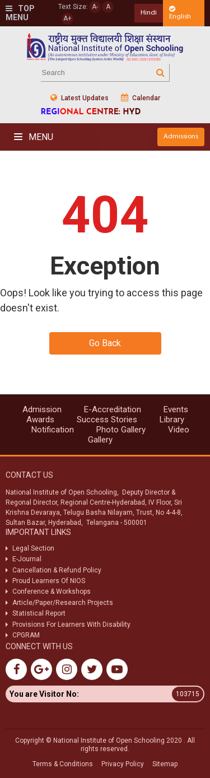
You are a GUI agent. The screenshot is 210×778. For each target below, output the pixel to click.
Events (176, 409)
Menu (33, 137)
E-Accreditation (112, 409)
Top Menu (20, 13)
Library (172, 419)
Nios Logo (105, 46)
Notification (52, 430)
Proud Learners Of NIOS (48, 581)
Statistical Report (39, 613)
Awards (40, 419)
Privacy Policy (122, 764)
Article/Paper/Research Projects (62, 603)
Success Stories (107, 419)
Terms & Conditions (62, 764)
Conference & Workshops (51, 591)
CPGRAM (26, 635)
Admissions (181, 136)
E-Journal (26, 559)
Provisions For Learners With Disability (71, 624)
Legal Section (33, 548)
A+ (67, 18)
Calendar (140, 98)
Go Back (105, 343)
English (180, 13)
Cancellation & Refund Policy (56, 570)
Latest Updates (79, 98)
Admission (42, 409)
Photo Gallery (121, 430)
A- (95, 7)
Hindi (149, 12)
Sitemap (165, 764)
